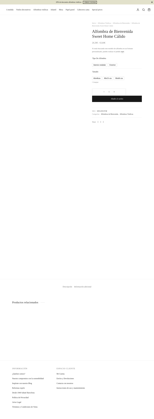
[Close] (152, 2)
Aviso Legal (16, 402)
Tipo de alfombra (102, 60)
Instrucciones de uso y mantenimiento (71, 388)
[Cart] (149, 9)
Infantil (53, 10)
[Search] (143, 9)
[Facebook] (101, 117)
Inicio (97, 25)
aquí (125, 54)
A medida (9, 10)
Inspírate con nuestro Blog (22, 383)
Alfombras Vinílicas (107, 25)
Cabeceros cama (83, 10)
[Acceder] (137, 9)
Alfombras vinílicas (40, 10)
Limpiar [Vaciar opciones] (98, 84)
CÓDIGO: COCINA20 (90, 2)
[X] (103, 117)
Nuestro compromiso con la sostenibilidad (28, 378)
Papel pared (70, 10)
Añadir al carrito (125, 94)
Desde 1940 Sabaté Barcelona (23, 393)
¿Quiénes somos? (18, 374)
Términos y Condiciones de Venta (25, 407)
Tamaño (98, 74)
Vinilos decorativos (23, 10)
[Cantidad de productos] (101, 93)
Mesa (61, 10)
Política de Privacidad (20, 397)
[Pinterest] (106, 117)
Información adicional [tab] (84, 289)
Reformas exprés (18, 388)
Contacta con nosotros (65, 383)
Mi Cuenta (60, 374)
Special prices (97, 10)
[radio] (102, 67)
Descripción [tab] (66, 289)
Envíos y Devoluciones (65, 378)
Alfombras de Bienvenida (124, 25)
